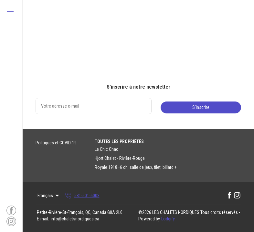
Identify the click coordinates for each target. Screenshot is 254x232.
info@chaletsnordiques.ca (75, 218)
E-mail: (43, 218)
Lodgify (168, 218)
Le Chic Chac (106, 149)
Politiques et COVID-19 (56, 142)
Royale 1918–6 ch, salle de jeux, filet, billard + (136, 167)
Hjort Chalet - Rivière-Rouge (120, 158)
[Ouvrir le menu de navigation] (11, 11)
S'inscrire (200, 107)
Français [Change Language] (48, 195)
